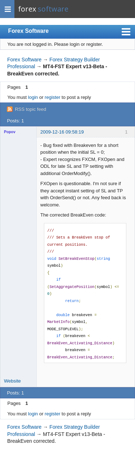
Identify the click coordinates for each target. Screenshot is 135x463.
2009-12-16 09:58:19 (62, 132)
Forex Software (28, 31)
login (33, 97)
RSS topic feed (30, 109)
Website (12, 381)
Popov (9, 132)
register (52, 97)
